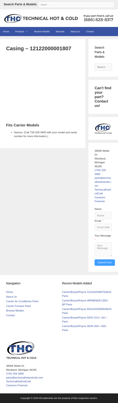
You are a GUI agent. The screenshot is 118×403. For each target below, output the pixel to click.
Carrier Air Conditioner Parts (22, 301)
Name (98, 209)
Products (23, 31)
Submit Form (105, 262)
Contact (90, 31)
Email (98, 220)
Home (6, 31)
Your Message (103, 235)
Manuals (60, 31)
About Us (75, 31)
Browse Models (42, 31)
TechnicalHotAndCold (18, 381)
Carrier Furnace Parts (18, 306)
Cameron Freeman (17, 385)
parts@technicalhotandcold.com (103, 182)
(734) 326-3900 (15, 373)
